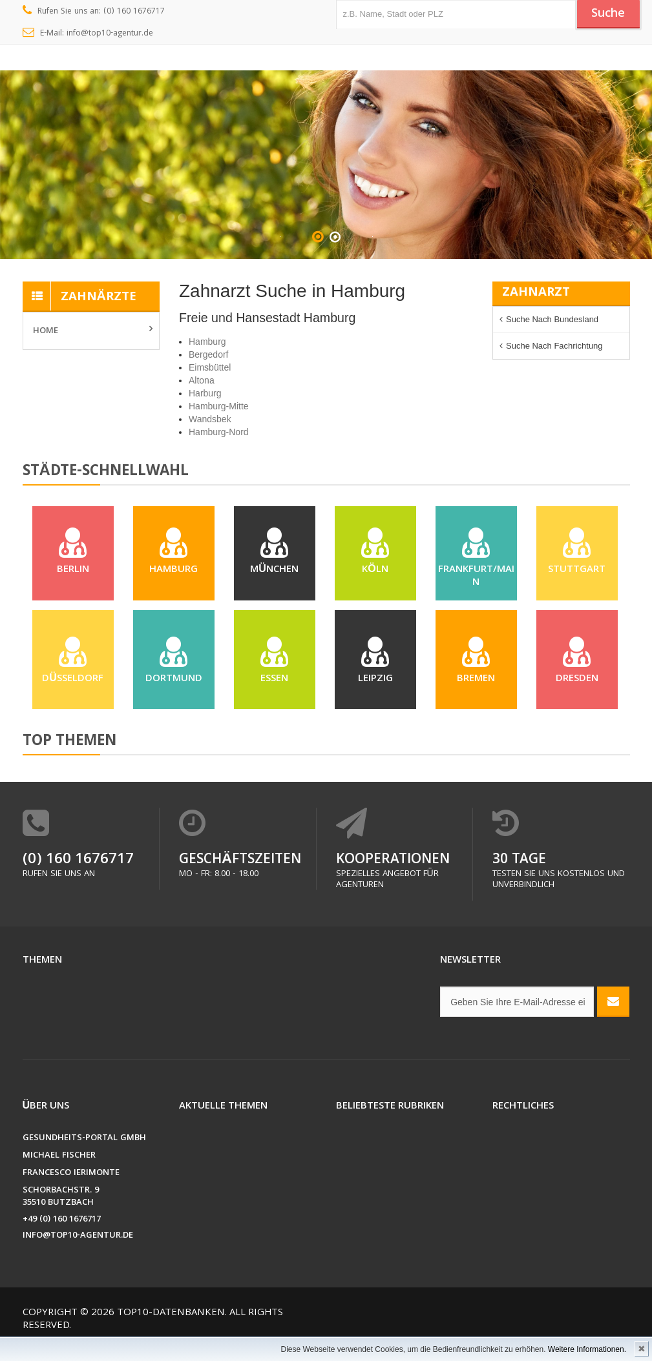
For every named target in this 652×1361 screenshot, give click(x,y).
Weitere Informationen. (587, 1349)
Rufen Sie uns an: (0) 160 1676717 (94, 12)
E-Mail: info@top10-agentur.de (88, 33)
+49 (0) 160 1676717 (62, 1235)
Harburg (205, 393)
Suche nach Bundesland (552, 319)
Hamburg (207, 341)
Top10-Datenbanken (171, 1328)
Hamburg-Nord (219, 432)
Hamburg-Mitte (219, 406)
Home (45, 331)
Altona (202, 380)
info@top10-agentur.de (78, 1251)
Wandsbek (210, 419)
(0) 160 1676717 (78, 876)
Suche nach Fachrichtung (554, 346)
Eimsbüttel (210, 367)
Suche (606, 15)
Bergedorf (208, 354)
